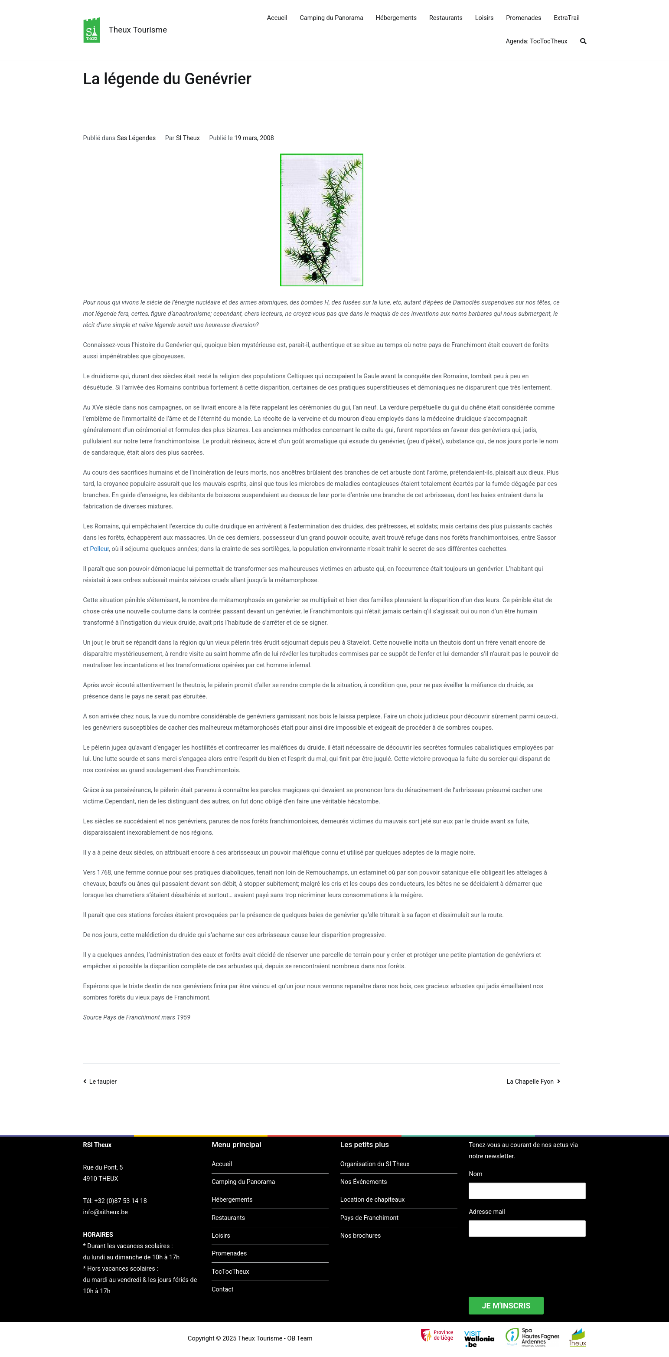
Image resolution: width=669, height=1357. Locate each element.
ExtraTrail (567, 18)
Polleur (99, 549)
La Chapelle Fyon (530, 1081)
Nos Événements (363, 1182)
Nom (475, 1174)
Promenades (523, 18)
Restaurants (446, 18)
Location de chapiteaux (372, 1199)
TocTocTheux (230, 1271)
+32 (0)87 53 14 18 (121, 1201)
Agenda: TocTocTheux (536, 41)
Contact (222, 1289)
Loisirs (484, 18)
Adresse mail (487, 1212)
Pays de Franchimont (369, 1218)
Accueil (277, 18)
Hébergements (396, 18)
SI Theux (188, 138)
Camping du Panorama (331, 18)
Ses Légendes (136, 138)
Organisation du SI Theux (375, 1164)
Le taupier (103, 1081)
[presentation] (534, 1261)
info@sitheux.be (105, 1212)
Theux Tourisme (138, 30)
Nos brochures (360, 1235)
